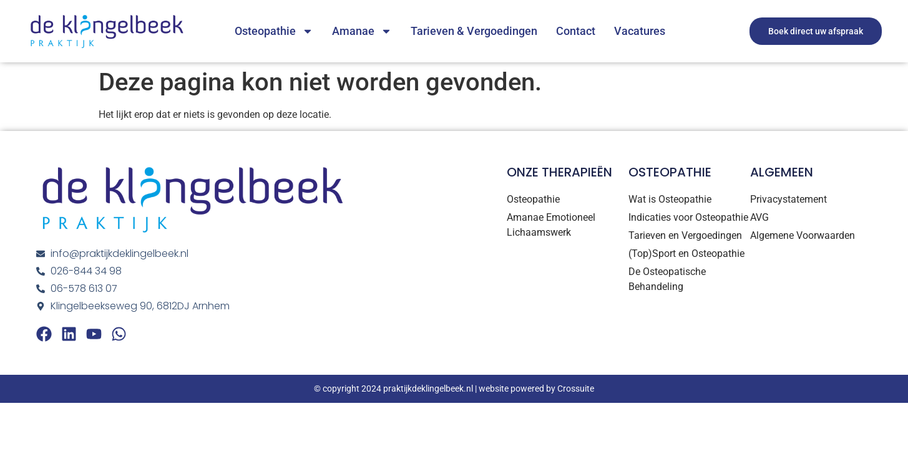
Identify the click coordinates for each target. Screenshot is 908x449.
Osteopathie (274, 31)
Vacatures (639, 30)
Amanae (362, 31)
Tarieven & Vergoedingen (474, 30)
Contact (575, 30)
